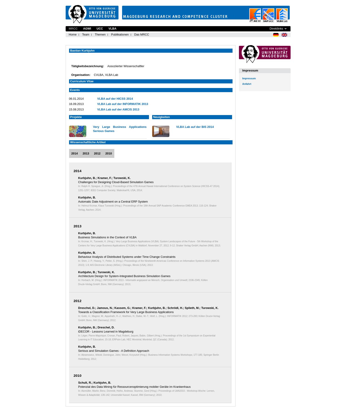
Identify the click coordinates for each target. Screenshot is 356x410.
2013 (86, 153)
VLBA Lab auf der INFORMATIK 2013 (122, 104)
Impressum (249, 78)
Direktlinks (276, 28)
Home (73, 34)
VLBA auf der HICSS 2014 (115, 98)
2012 (97, 153)
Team (85, 34)
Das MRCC (141, 34)
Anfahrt (246, 84)
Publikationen (120, 34)
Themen (100, 34)
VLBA (112, 28)
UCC (100, 28)
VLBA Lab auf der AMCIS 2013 (118, 109)
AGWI (87, 28)
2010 (108, 153)
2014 (74, 153)
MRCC (73, 28)
